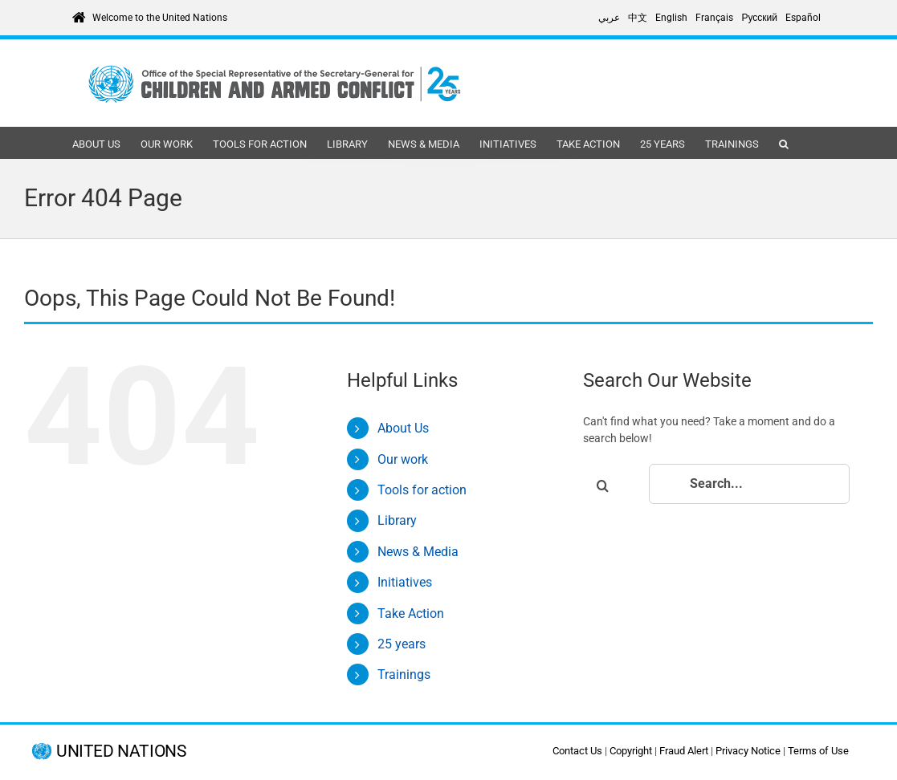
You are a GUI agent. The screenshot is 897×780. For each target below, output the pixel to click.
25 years (401, 644)
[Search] (603, 485)
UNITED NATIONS (121, 751)
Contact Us (577, 751)
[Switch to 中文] (637, 17)
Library (397, 520)
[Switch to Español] (803, 17)
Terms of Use (818, 751)
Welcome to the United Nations (159, 17)
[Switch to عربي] (609, 17)
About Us (403, 428)
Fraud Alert (683, 751)
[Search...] (749, 484)
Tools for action (422, 490)
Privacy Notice (748, 751)
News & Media (418, 551)
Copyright (631, 751)
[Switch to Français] (714, 17)
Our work (402, 459)
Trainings (403, 674)
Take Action (410, 613)
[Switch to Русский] (759, 17)
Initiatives (404, 582)
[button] (784, 143)
